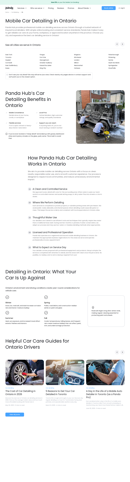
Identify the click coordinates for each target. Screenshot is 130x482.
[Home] (9, 8)
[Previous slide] (117, 45)
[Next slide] (122, 45)
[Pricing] (51, 8)
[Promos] (71, 8)
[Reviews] (60, 8)
